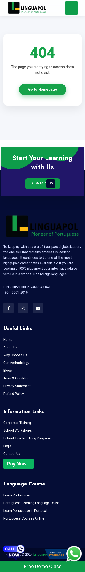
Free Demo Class (42, 566)
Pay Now (17, 464)
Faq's (7, 446)
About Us (10, 347)
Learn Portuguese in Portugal (25, 511)
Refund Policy (13, 394)
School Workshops (17, 430)
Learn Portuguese (16, 495)
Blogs (7, 370)
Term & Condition (16, 378)
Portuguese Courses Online (23, 518)
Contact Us (42, 183)
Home (7, 340)
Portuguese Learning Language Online (31, 503)
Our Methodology (16, 363)
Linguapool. (41, 554)
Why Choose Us (15, 355)
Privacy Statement (17, 386)
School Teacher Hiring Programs (27, 438)
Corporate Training (17, 423)
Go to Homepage (42, 89)
